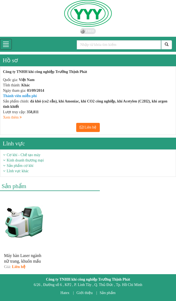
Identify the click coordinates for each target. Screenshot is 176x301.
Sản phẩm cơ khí (20, 166)
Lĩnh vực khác (18, 171)
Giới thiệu (84, 293)
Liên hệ (88, 127)
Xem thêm (12, 117)
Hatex (64, 293)
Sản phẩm (108, 293)
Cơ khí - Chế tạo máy (24, 155)
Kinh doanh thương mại (25, 160)
